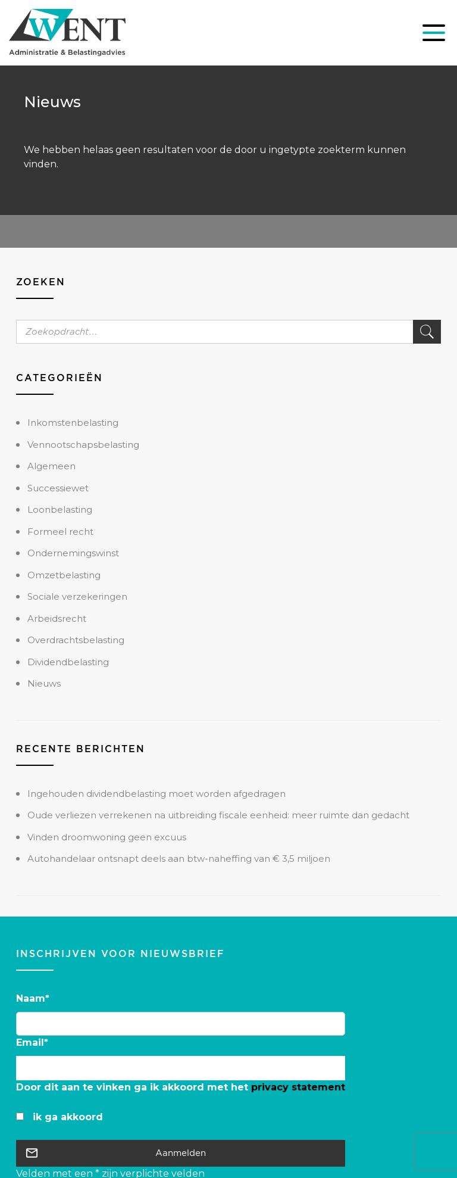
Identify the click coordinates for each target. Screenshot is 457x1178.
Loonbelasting (59, 509)
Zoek (427, 332)
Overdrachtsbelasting (75, 640)
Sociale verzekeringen (77, 596)
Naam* (32, 998)
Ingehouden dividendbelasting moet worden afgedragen (156, 793)
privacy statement (298, 1087)
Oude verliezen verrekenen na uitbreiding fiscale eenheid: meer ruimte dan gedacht (218, 815)
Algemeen (51, 466)
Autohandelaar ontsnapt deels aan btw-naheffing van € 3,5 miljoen (178, 858)
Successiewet (58, 488)
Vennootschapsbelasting (83, 444)
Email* (32, 1042)
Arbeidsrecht (56, 618)
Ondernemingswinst (73, 553)
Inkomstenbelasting (72, 422)
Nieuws (44, 683)
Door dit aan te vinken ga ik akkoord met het (180, 1087)
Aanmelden (180, 1153)
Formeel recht (60, 531)
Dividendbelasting (68, 662)
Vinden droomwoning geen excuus (106, 837)
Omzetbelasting (64, 575)
